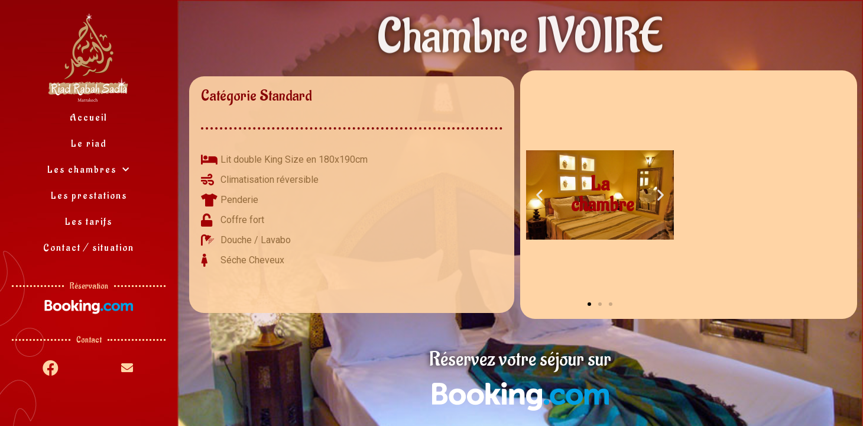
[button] (589, 304)
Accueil (89, 117)
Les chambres (88, 170)
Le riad (88, 143)
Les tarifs (88, 221)
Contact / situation (88, 247)
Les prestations (89, 195)
